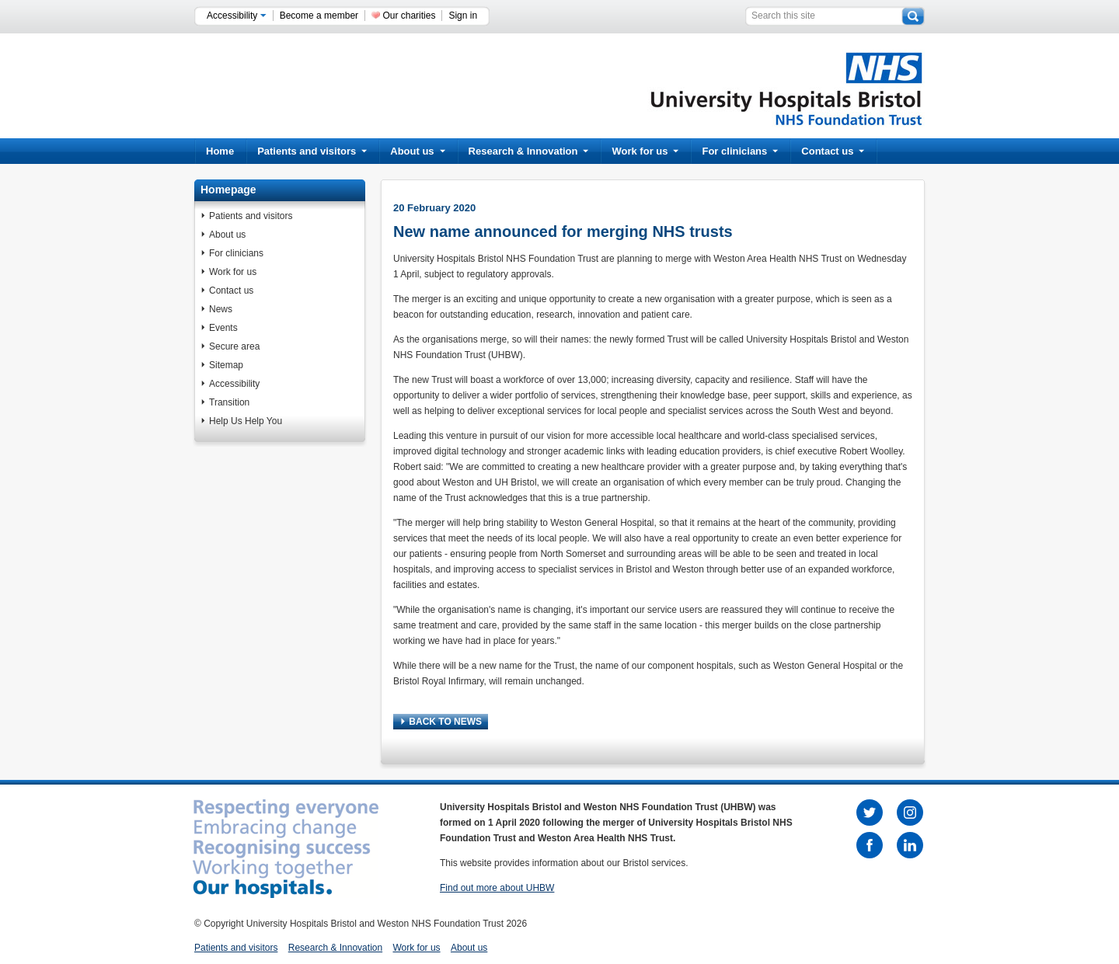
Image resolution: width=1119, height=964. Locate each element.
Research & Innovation (529, 151)
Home (220, 151)
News (220, 309)
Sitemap (226, 365)
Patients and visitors (312, 151)
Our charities (408, 15)
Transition (229, 402)
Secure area (234, 346)
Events (223, 327)
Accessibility (237, 15)
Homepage (228, 189)
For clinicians (740, 151)
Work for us (645, 151)
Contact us (832, 151)
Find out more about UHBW (497, 887)
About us (417, 151)
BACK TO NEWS (441, 721)
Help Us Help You (245, 421)
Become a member (319, 15)
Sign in (462, 15)
